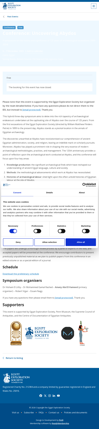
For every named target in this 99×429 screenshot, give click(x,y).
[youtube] (58, 395)
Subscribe (29, 412)
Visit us (15, 412)
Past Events (12, 16)
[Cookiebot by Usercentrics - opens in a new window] (84, 185)
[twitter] (45, 395)
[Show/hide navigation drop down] (93, 6)
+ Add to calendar (34, 51)
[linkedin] (53, 395)
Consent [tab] (17, 192)
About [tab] (82, 192)
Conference (9, 27)
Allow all (81, 242)
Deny (18, 242)
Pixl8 (61, 420)
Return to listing (14, 358)
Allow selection (49, 242)
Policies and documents (75, 412)
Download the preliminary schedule (21, 273)
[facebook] (40, 395)
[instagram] (49, 395)
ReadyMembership (60, 423)
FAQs (41, 412)
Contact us (54, 412)
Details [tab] (49, 192)
